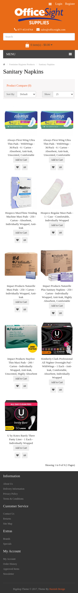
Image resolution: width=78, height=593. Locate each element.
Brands (6, 538)
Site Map (7, 523)
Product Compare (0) (19, 85)
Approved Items (11, 568)
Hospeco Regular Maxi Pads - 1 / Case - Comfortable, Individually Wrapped (57, 216)
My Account (9, 559)
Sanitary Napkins (47, 64)
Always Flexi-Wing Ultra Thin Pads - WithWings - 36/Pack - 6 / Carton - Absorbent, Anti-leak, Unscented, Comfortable (21, 147)
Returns (7, 518)
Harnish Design (57, 589)
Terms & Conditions (13, 498)
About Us (8, 483)
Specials (7, 543)
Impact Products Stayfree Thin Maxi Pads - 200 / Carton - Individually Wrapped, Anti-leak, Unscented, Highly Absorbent (21, 366)
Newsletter (8, 573)
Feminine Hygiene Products (22, 64)
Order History (10, 563)
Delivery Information (13, 488)
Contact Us (8, 513)
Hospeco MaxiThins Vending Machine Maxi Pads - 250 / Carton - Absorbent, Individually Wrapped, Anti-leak (21, 220)
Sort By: (10, 94)
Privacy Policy (10, 493)
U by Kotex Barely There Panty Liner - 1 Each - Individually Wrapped (21, 439)
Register (70, 3)
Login (58, 3)
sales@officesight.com (50, 29)
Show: (48, 94)
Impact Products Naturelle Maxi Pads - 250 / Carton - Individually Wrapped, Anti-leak (21, 291)
